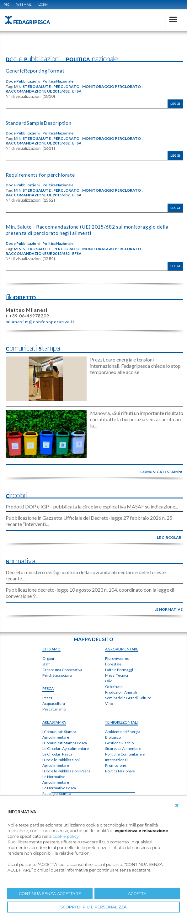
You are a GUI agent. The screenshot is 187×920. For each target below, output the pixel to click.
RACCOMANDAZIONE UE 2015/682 (38, 91)
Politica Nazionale (57, 81)
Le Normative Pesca (59, 788)
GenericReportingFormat (35, 70)
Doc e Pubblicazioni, (23, 81)
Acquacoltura (53, 703)
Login (43, 4)
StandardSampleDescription (39, 123)
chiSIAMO (51, 649)
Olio (108, 681)
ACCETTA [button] (137, 893)
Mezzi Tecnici (116, 675)
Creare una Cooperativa (62, 669)
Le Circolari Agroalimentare (65, 748)
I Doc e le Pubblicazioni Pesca (66, 771)
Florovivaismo (117, 658)
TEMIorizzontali (121, 722)
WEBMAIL (23, 4)
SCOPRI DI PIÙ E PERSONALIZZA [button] (93, 907)
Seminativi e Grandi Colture (128, 697)
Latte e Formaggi (119, 669)
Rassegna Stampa (56, 793)
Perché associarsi (57, 675)
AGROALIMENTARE (121, 649)
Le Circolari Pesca (57, 754)
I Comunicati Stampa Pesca (64, 743)
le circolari (170, 537)
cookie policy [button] (66, 836)
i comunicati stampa (160, 471)
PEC (6, 4)
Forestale (113, 664)
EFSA (77, 91)
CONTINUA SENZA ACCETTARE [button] (50, 893)
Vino (109, 703)
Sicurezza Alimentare (123, 748)
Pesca (47, 697)
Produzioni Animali (121, 692)
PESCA (48, 688)
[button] (176, 805)
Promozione (115, 765)
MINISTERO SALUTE (32, 86)
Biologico (113, 737)
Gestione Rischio (119, 743)
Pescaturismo (54, 709)
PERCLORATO (66, 86)
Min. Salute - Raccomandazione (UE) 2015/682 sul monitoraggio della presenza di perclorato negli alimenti (87, 230)
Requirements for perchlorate (40, 175)
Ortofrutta (114, 686)
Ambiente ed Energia (122, 731)
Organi (48, 658)
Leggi (175, 103)
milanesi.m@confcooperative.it (40, 321)
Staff (46, 664)
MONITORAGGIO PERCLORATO (111, 86)
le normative (168, 609)
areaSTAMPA (54, 722)
